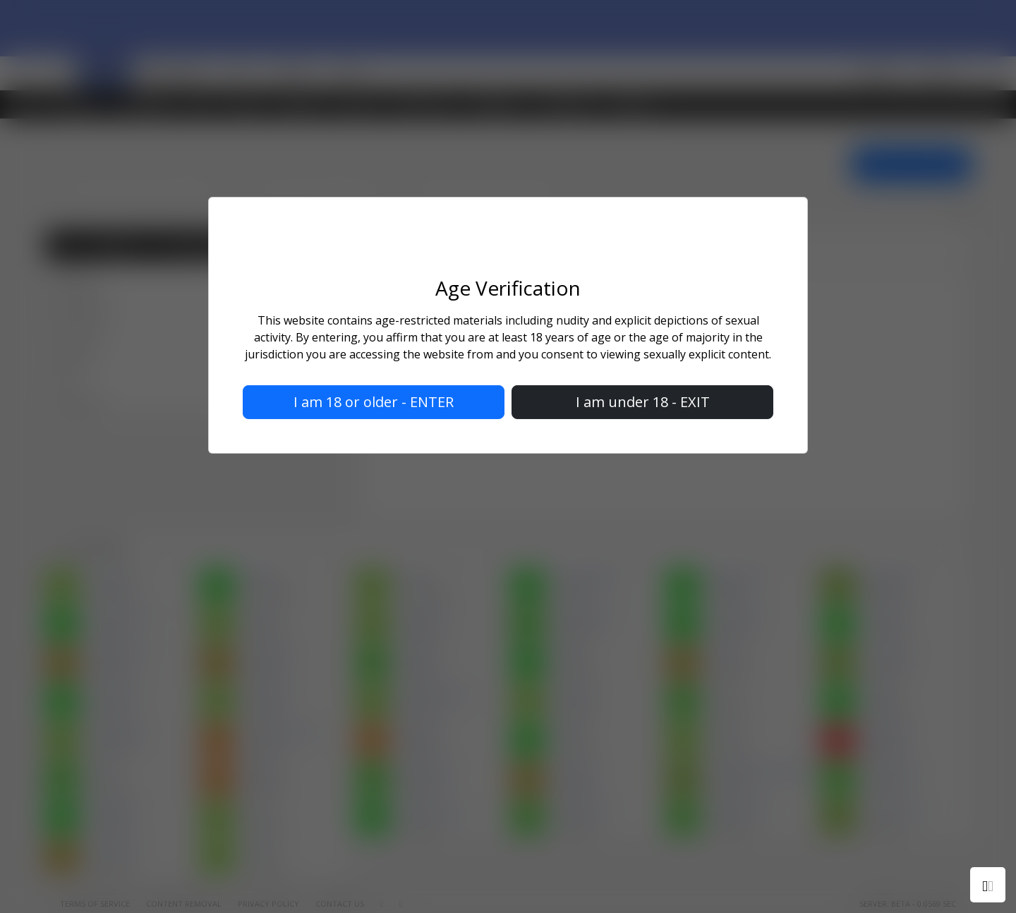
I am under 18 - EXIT (643, 401)
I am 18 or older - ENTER (374, 401)
